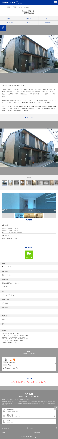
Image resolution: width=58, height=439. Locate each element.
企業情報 (32, 428)
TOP (3, 7)
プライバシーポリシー (35, 432)
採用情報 (3, 432)
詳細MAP (5, 286)
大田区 (14, 7)
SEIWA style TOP (5, 428)
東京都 (8, 7)
